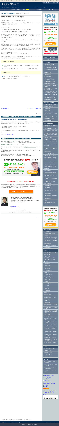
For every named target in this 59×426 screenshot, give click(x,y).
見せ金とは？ (46, 286)
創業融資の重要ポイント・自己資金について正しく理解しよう (50, 340)
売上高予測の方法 (47, 231)
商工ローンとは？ (47, 254)
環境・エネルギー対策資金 (49, 153)
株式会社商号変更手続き (48, 78)
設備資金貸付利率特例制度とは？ (50, 139)
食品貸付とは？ (47, 146)
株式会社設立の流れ (48, 356)
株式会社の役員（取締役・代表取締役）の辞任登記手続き (50, 89)
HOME (3, 419)
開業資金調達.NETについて (11, 419)
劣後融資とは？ (47, 268)
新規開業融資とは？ (48, 198)
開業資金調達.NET (10, 4)
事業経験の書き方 (5, 108)
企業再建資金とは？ (48, 151)
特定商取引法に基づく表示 (49, 383)
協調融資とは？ (47, 292)
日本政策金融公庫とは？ (48, 187)
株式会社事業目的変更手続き (49, 79)
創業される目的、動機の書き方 (50, 245)
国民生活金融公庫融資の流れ (49, 202)
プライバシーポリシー (46, 3)
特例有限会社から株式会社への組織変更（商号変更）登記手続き (50, 92)
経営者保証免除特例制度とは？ (50, 128)
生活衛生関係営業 (47, 193)
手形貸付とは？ (47, 300)
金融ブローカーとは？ (48, 270)
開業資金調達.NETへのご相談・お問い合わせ (52, 10)
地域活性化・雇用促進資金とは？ (50, 164)
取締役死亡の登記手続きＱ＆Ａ (50, 99)
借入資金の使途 (47, 108)
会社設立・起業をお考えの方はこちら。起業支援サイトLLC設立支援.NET (50, 393)
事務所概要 (46, 378)
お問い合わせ (47, 380)
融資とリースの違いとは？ (49, 277)
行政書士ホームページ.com (32, 424)
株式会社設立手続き (48, 72)
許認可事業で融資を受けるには (50, 106)
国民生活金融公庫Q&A (48, 189)
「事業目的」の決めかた (48, 352)
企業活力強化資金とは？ (48, 170)
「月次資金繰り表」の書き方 (49, 233)
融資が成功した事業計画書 (20, 10)
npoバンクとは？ (47, 261)
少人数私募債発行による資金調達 (50, 94)
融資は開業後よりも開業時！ (49, 118)
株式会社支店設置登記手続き (49, 83)
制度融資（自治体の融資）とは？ (50, 327)
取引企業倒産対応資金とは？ (49, 181)
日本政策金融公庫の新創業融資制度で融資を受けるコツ (50, 335)
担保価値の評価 (47, 110)
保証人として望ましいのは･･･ (50, 112)
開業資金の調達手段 (48, 120)
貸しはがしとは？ (47, 279)
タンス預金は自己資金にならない (50, 337)
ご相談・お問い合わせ (27, 419)
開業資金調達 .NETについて (49, 375)
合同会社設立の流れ (48, 350)
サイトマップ (55, 3)
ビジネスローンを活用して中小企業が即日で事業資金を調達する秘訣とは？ (50, 311)
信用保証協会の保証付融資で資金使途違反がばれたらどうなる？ (50, 296)
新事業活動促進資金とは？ (49, 174)
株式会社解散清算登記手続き (49, 81)
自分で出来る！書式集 (38, 10)
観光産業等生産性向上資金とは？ (50, 157)
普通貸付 (45, 200)
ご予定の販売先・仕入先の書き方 (50, 237)
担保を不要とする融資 (48, 137)
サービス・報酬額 (47, 377)
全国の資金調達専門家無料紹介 (50, 67)
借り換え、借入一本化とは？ (49, 259)
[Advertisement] (21, 92)
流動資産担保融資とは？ (48, 294)
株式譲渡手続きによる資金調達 (50, 96)
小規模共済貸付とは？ (48, 263)
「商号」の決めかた (48, 354)
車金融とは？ (46, 272)
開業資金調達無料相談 (48, 65)
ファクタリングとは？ (48, 316)
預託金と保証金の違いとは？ (49, 257)
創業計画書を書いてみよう (49, 247)
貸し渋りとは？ (47, 281)
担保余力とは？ (47, 285)
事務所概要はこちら (15, 206)
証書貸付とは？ (47, 298)
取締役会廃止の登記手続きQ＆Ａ (50, 97)
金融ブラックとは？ (48, 276)
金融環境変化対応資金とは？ (49, 183)
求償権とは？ (46, 288)
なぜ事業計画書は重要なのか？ (50, 104)
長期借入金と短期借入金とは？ (50, 252)
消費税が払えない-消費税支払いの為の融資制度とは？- (50, 368)
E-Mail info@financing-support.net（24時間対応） (21, 211)
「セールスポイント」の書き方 (33, 108)
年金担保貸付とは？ (48, 256)
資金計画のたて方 (47, 235)
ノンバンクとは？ (47, 314)
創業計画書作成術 (12, 13)
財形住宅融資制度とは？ (48, 266)
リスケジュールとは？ (48, 274)
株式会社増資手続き (48, 74)
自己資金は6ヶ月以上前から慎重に (50, 116)
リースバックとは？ (48, 283)
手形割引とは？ (47, 302)
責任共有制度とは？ (48, 265)
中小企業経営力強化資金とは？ (50, 172)
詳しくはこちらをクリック (8, 134)
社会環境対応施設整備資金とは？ (50, 155)
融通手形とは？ (47, 290)
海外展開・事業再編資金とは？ (50, 166)
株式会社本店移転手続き (48, 76)
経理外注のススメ (47, 373)
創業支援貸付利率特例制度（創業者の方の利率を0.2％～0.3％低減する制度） (51, 134)
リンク (45, 386)
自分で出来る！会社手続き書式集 (50, 59)
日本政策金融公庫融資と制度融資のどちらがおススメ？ (50, 325)
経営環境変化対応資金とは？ (49, 185)
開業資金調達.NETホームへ (4, 10)
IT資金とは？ (46, 168)
